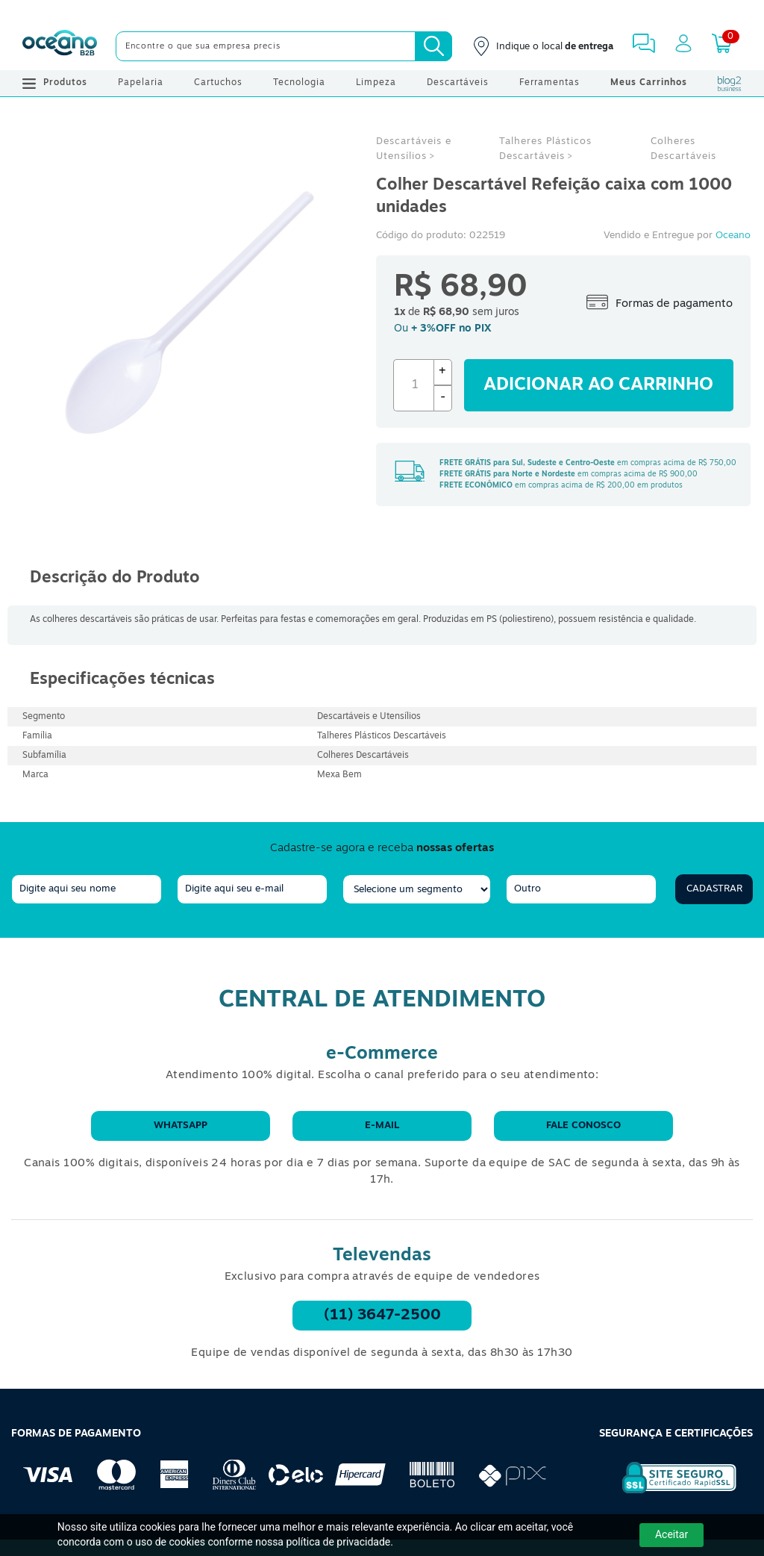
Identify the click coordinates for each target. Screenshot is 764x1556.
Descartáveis (458, 82)
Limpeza (376, 82)
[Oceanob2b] (59, 46)
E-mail (382, 1125)
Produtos (54, 83)
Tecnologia (299, 82)
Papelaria (140, 82)
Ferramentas (549, 82)
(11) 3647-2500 (382, 1315)
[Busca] (433, 46)
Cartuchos (218, 82)
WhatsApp (180, 1125)
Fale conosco (583, 1125)
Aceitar (671, 1534)
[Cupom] (382, 11)
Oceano (733, 235)
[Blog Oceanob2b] (730, 83)
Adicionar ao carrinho (598, 385)
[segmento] (416, 889)
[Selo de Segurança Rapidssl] (669, 1493)
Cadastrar (714, 889)
